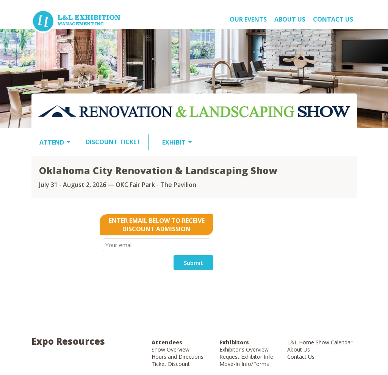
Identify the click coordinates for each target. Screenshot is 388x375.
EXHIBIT (174, 142)
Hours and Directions (177, 356)
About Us (298, 349)
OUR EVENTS (248, 19)
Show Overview (170, 349)
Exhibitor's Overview (244, 349)
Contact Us (333, 19)
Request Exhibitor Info (246, 356)
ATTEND (51, 142)
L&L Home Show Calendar (319, 342)
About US (289, 19)
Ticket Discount (171, 363)
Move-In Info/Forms (244, 363)
